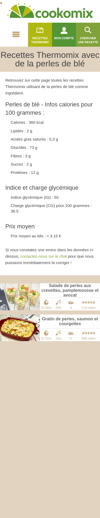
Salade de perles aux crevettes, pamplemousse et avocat (69, 290)
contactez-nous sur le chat (43, 256)
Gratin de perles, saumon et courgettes (70, 321)
